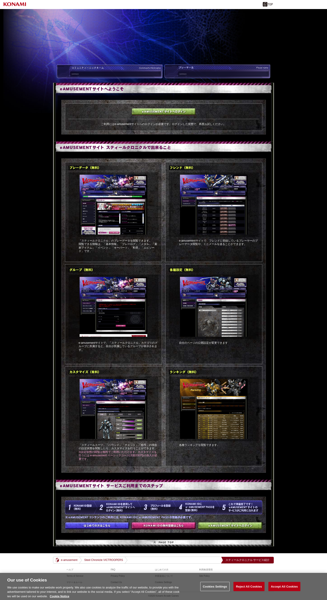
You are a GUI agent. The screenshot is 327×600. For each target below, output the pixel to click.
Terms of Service (75, 576)
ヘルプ (70, 569)
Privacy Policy (118, 576)
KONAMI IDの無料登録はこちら (163, 525)
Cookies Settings (215, 589)
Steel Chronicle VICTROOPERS (103, 560)
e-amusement (69, 560)
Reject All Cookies (249, 589)
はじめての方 (97, 525)
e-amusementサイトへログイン (163, 111)
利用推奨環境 (206, 569)
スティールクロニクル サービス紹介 (247, 560)
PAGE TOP (163, 543)
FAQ (113, 569)
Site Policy (204, 576)
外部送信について (164, 576)
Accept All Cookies (284, 589)
